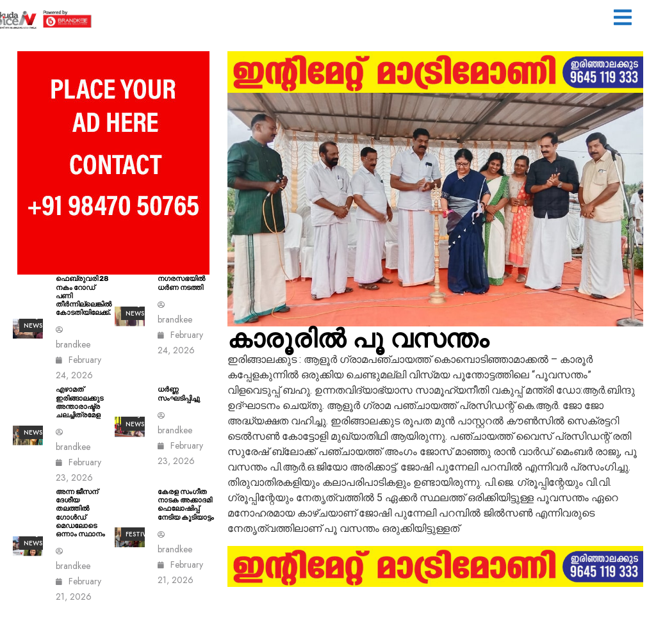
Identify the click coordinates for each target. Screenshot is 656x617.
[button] (622, 19)
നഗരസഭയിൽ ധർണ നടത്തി (181, 283)
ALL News (33, 427)
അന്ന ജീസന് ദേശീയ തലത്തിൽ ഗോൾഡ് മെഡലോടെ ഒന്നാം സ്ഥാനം (80, 513)
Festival (140, 534)
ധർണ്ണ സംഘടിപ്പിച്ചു (179, 393)
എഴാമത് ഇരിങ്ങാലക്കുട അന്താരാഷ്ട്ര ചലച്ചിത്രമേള (79, 402)
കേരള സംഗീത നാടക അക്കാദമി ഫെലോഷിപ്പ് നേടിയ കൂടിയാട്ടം (186, 505)
